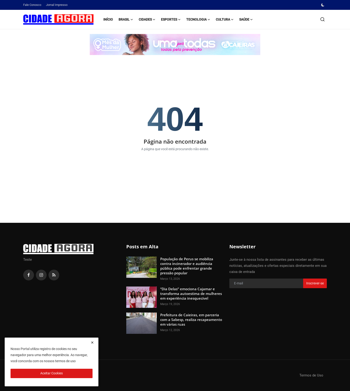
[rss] (53, 275)
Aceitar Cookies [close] (51, 373)
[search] (322, 19)
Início (108, 19)
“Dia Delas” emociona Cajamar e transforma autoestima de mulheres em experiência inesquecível (191, 294)
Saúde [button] (246, 19)
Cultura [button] (225, 19)
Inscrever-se (315, 283)
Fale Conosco (32, 5)
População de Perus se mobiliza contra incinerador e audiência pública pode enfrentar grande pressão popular (186, 266)
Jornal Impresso (56, 5)
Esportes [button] (171, 19)
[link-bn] (175, 44)
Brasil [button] (126, 19)
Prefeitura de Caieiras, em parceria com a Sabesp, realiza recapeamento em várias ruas (191, 320)
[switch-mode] (323, 5)
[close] (92, 342)
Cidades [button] (147, 19)
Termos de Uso (311, 375)
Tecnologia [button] (198, 19)
